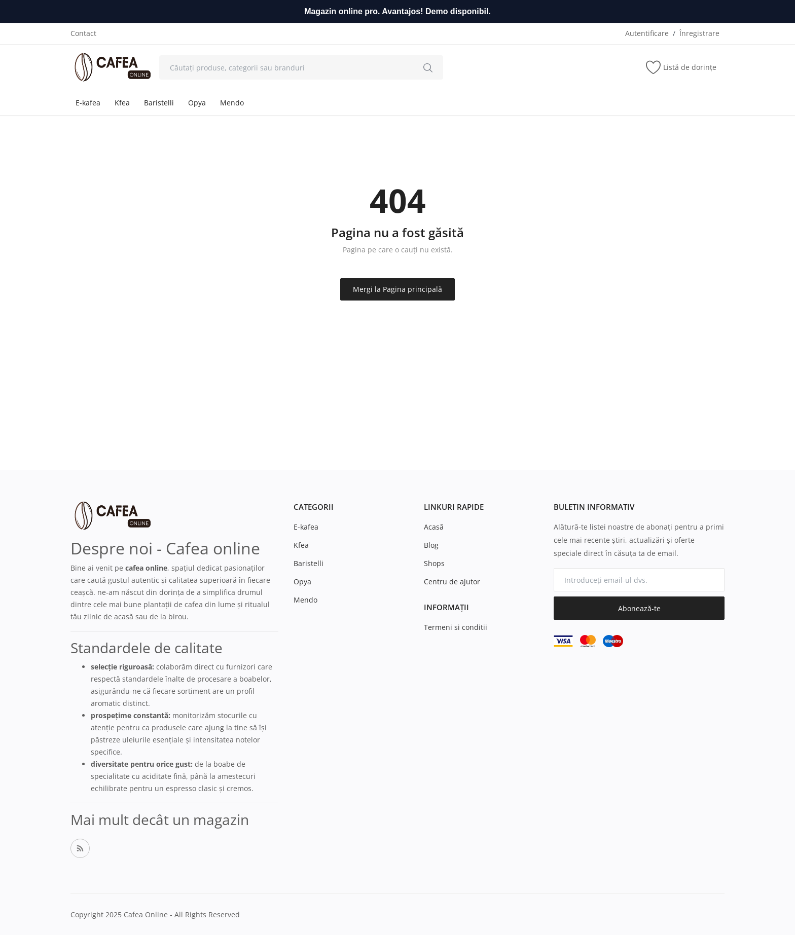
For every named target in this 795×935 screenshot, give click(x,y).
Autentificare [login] (647, 33)
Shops (434, 563)
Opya (197, 102)
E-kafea (88, 102)
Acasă (434, 527)
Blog (431, 545)
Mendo (232, 102)
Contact (83, 33)
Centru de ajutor (452, 581)
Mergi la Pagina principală (397, 289)
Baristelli (159, 102)
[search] (428, 67)
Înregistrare (699, 33)
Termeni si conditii (455, 627)
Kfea (122, 102)
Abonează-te (639, 608)
